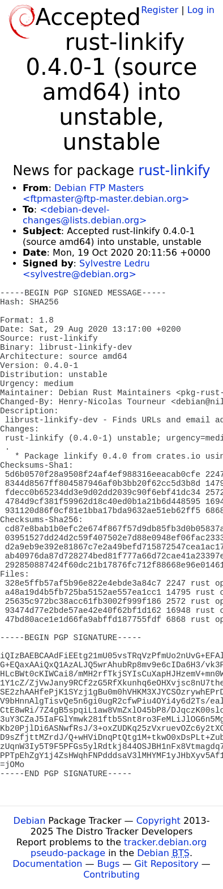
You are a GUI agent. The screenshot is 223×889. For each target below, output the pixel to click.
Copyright (158, 820)
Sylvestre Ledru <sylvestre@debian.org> (86, 269)
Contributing (111, 874)
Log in (201, 10)
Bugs (108, 863)
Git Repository (166, 863)
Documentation (47, 863)
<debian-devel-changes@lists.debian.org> (85, 215)
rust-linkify (175, 171)
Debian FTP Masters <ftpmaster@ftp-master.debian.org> (106, 193)
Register (159, 10)
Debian (30, 820)
